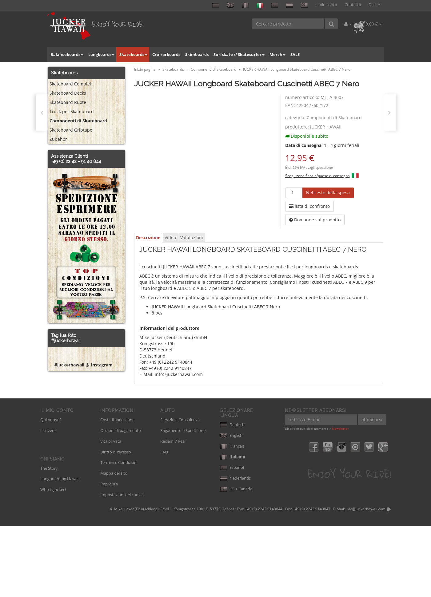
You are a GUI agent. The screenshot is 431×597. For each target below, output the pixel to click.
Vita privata (110, 512)
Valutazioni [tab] (191, 237)
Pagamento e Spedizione (183, 501)
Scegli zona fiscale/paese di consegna (317, 175)
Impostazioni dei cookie (122, 565)
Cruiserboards (166, 54)
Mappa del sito (113, 544)
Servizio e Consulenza (180, 490)
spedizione (324, 167)
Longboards (101, 54)
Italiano (232, 527)
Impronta (109, 555)
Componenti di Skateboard (334, 118)
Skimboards (197, 54)
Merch (277, 54)
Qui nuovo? (51, 490)
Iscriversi (48, 501)
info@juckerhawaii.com (365, 579)
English (231, 506)
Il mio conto (326, 4)
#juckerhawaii (65, 340)
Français (232, 517)
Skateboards (133, 54)
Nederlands (235, 549)
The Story (49, 539)
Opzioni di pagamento (120, 501)
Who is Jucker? (53, 560)
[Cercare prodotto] (288, 23)
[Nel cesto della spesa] (328, 193)
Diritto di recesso (115, 522)
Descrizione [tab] (148, 237)
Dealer (374, 4)
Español (232, 538)
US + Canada (236, 560)
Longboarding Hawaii (59, 549)
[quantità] (293, 193)
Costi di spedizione (117, 490)
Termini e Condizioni (119, 533)
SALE (295, 54)
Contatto (353, 4)
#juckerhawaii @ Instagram (83, 457)
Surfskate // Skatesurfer (239, 54)
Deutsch (232, 495)
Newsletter (340, 499)
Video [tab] (170, 237)
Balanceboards (66, 54)
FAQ (164, 522)
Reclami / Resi (172, 512)
